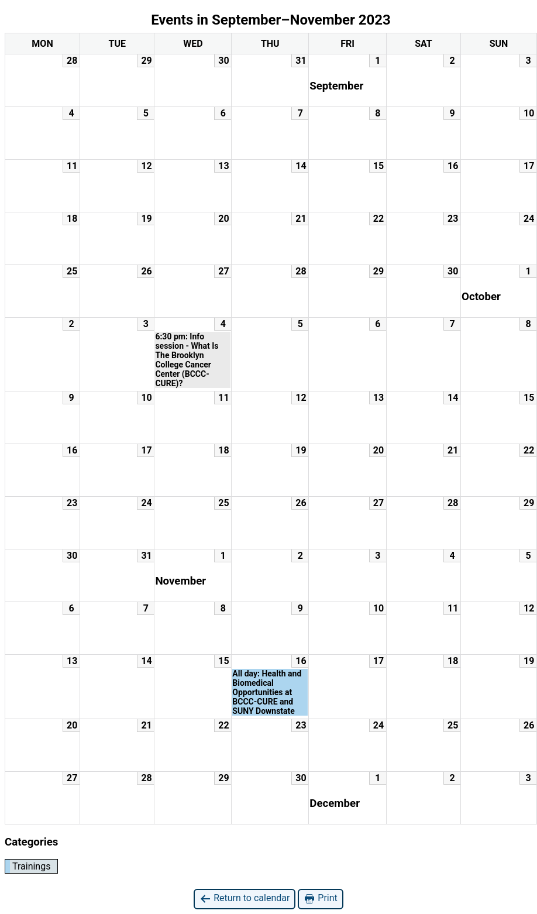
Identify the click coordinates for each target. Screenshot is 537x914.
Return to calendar (244, 898)
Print (320, 898)
